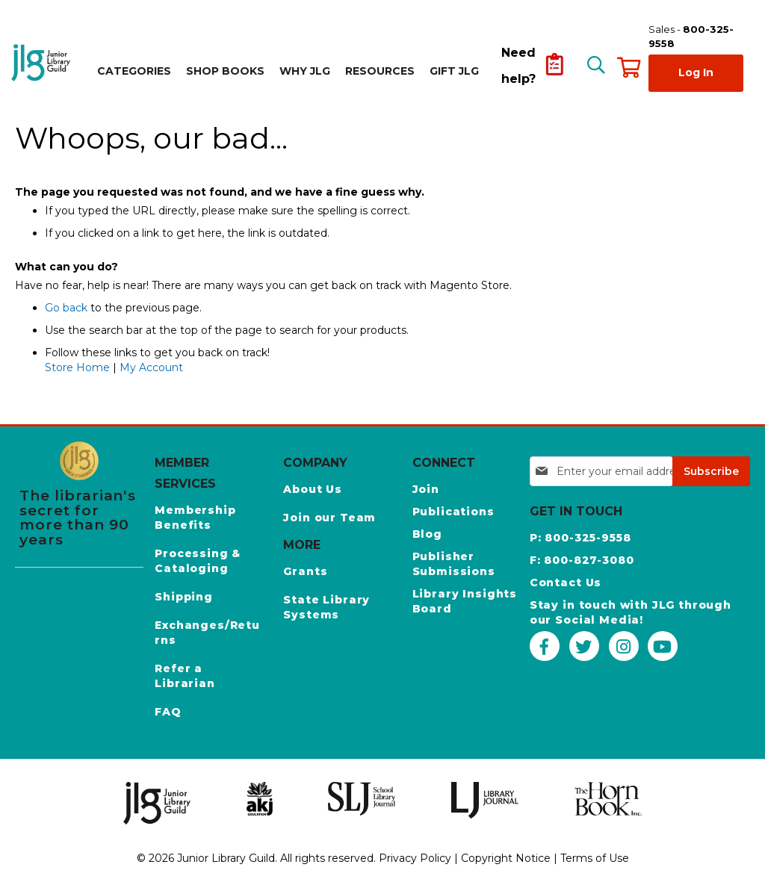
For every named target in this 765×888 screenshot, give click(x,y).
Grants (305, 571)
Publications (453, 511)
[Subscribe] (711, 471)
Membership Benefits (195, 517)
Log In (695, 72)
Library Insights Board (464, 601)
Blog (427, 534)
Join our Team (329, 517)
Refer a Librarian (185, 676)
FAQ (168, 711)
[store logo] (43, 62)
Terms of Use (594, 858)
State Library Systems (326, 607)
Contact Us (565, 582)
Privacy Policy (415, 858)
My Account (151, 367)
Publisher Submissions (453, 564)
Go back (66, 307)
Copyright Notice (506, 858)
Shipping (184, 596)
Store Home (77, 367)
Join (425, 489)
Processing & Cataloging (198, 561)
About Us (312, 489)
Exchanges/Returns (207, 632)
